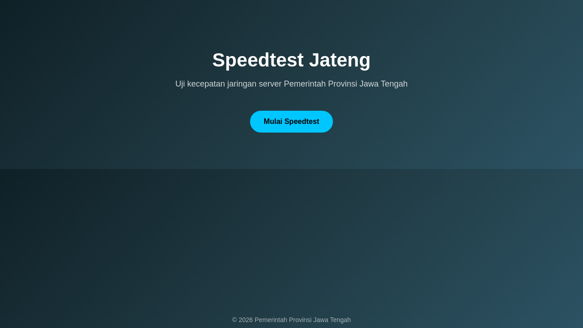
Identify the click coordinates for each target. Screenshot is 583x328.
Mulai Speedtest (291, 121)
